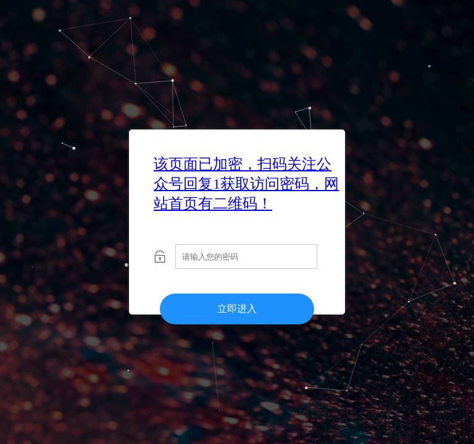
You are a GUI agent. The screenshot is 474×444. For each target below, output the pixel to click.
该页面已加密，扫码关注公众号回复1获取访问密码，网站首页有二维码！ (246, 184)
